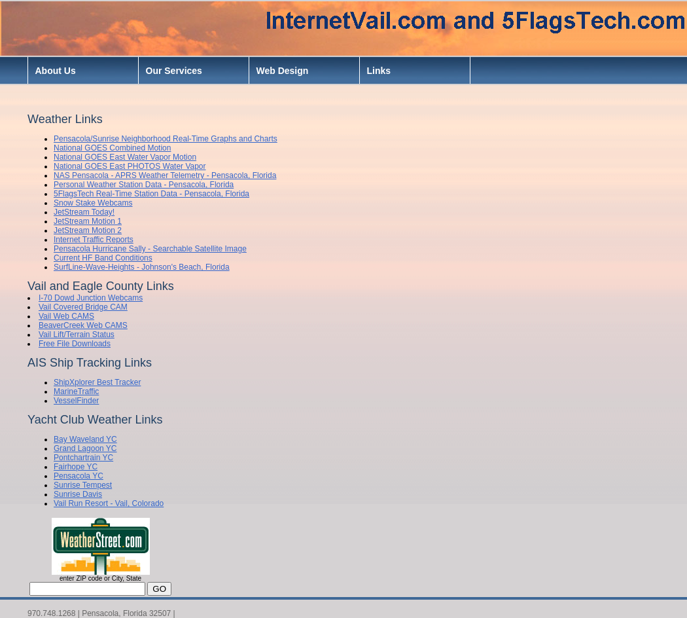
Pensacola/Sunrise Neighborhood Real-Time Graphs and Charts (165, 138)
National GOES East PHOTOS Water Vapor (130, 166)
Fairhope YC (75, 466)
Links (379, 70)
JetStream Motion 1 (88, 221)
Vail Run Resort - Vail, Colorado (109, 503)
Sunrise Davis (78, 494)
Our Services (174, 70)
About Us (55, 70)
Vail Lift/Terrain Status (76, 334)
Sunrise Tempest (83, 485)
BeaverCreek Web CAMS (83, 325)
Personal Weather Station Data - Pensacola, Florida (144, 184)
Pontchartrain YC (83, 457)
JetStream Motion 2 (88, 230)
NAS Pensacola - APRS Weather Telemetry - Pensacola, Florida (165, 175)
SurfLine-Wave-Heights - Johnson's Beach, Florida (142, 267)
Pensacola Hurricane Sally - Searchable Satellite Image (150, 248)
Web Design (282, 70)
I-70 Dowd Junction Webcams (91, 297)
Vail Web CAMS (66, 316)
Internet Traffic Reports (93, 239)
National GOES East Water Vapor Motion (125, 157)
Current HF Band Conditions (103, 258)
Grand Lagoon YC (85, 448)
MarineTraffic (76, 391)
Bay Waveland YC (85, 439)
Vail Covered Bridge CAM (83, 307)
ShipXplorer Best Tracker (97, 382)
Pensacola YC (78, 476)
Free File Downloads (75, 343)
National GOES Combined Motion (112, 148)
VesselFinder (76, 400)
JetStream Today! (84, 212)
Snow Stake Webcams (93, 203)
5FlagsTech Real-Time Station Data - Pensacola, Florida (151, 193)
